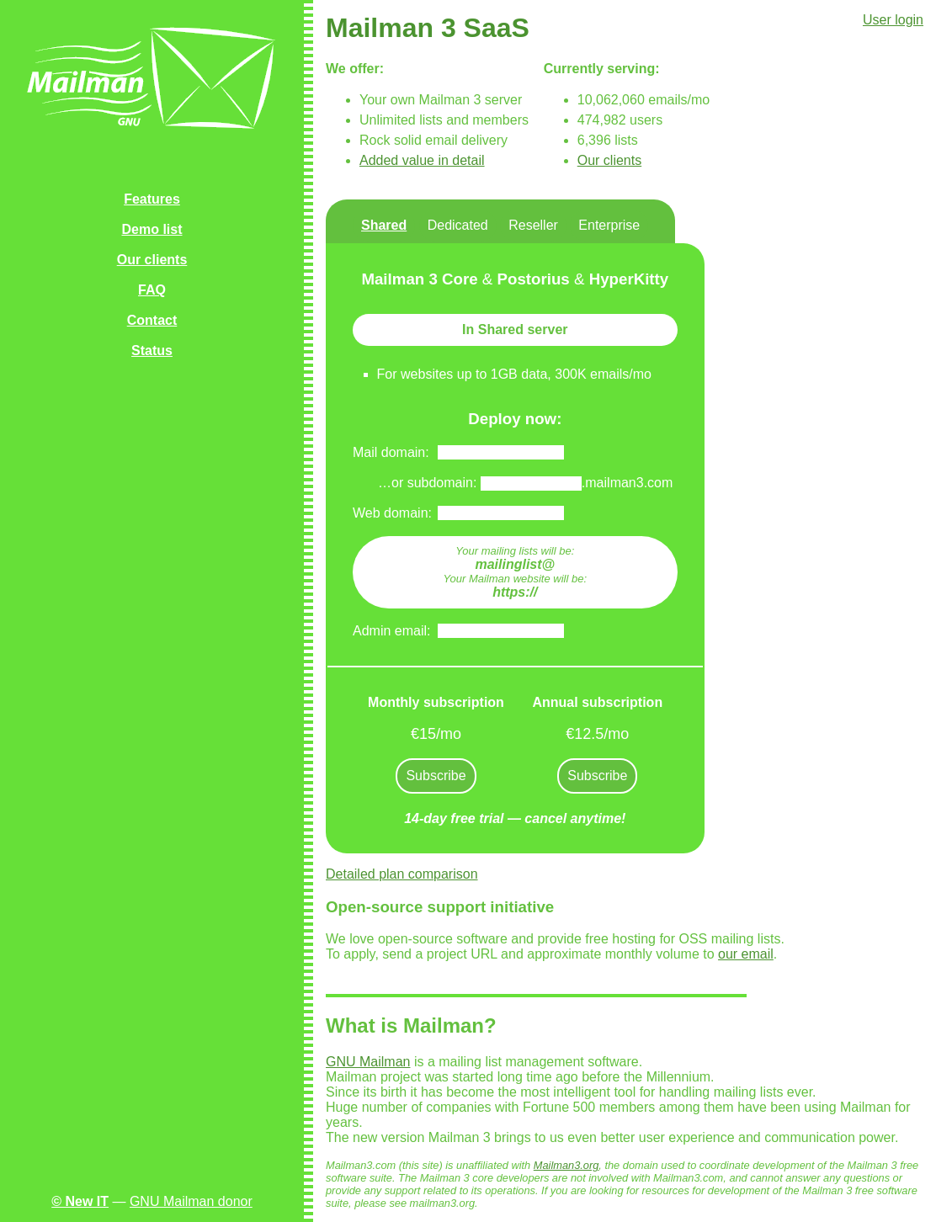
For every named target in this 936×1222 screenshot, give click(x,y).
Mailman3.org (566, 1165)
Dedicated (458, 225)
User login (893, 20)
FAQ (152, 290)
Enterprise (609, 225)
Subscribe (435, 775)
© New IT (80, 1201)
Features (152, 199)
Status (152, 350)
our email (746, 954)
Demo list (151, 229)
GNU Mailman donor (191, 1201)
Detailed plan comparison (402, 874)
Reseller (533, 225)
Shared (384, 225)
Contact (152, 320)
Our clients (152, 259)
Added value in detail (422, 160)
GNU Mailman (368, 1062)
